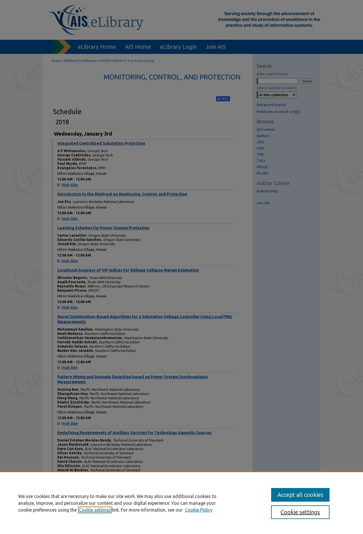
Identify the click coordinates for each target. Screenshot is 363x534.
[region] (181, 503)
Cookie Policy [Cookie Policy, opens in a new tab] (198, 509)
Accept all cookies (300, 494)
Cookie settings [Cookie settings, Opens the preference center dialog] (300, 512)
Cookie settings (95, 509)
